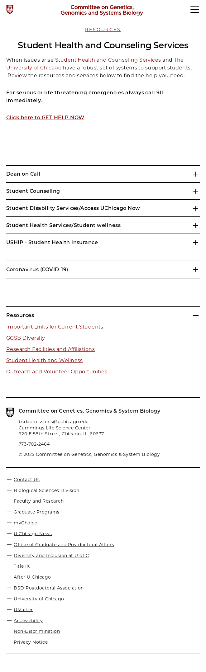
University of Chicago (39, 599)
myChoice (25, 523)
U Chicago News (33, 533)
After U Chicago (32, 577)
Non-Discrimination (37, 631)
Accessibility (28, 620)
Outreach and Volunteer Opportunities (56, 372)
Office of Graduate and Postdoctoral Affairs (64, 544)
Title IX (22, 566)
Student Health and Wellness (44, 360)
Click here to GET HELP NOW (45, 118)
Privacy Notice (31, 642)
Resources (103, 29)
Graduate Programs (36, 512)
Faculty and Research (39, 501)
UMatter (23, 609)
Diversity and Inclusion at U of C (51, 555)
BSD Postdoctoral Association (49, 588)
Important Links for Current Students (54, 327)
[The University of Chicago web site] (9, 9)
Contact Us (27, 479)
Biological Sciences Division (46, 490)
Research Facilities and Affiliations (50, 349)
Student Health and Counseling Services (108, 60)
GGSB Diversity (25, 338)
